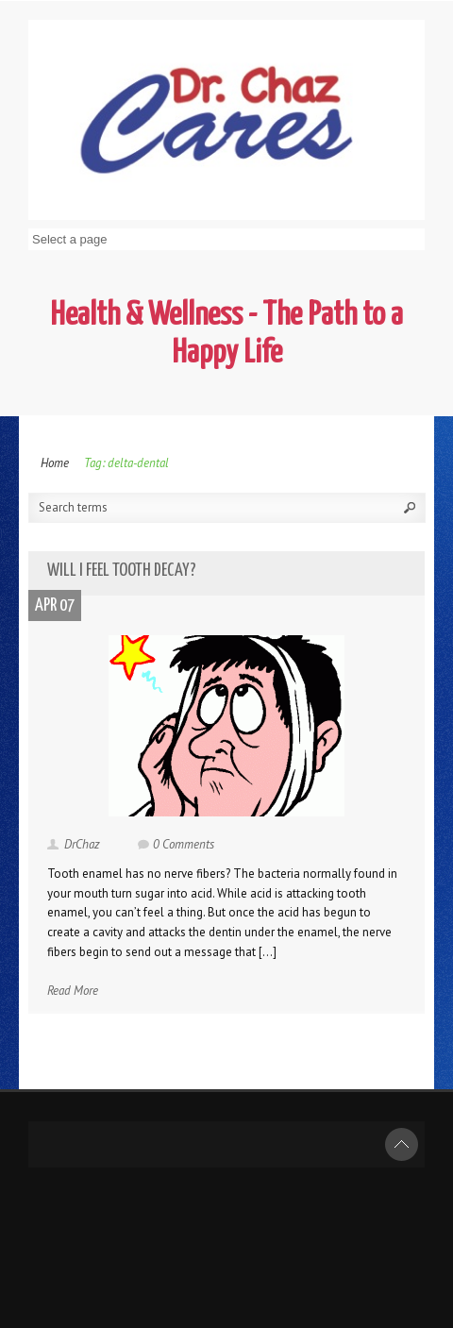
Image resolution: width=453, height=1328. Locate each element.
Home (55, 463)
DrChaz (82, 844)
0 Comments (183, 844)
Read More (72, 991)
